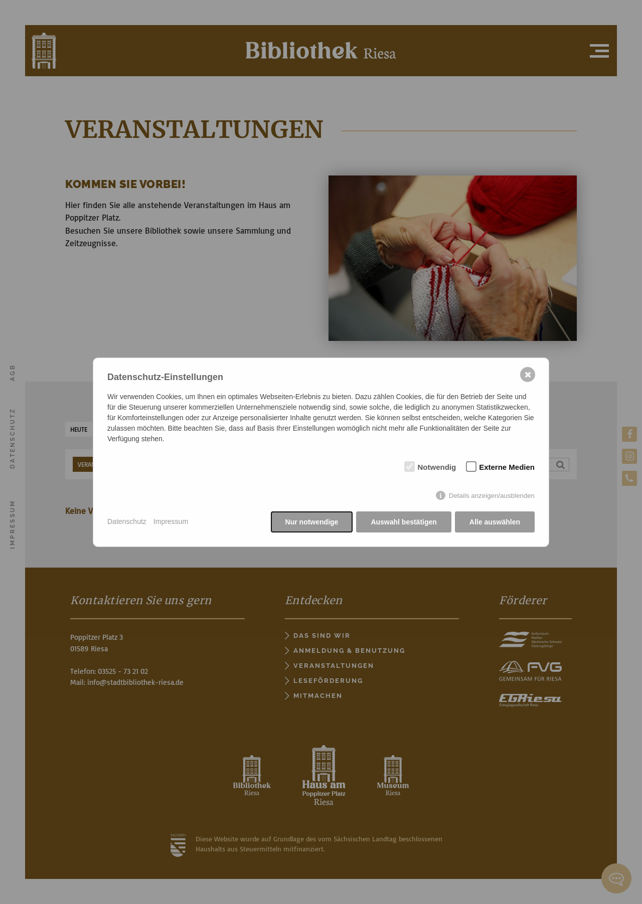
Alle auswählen (494, 522)
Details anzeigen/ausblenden (492, 495)
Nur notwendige (312, 522)
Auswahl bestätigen (403, 522)
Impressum (170, 521)
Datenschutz (126, 521)
